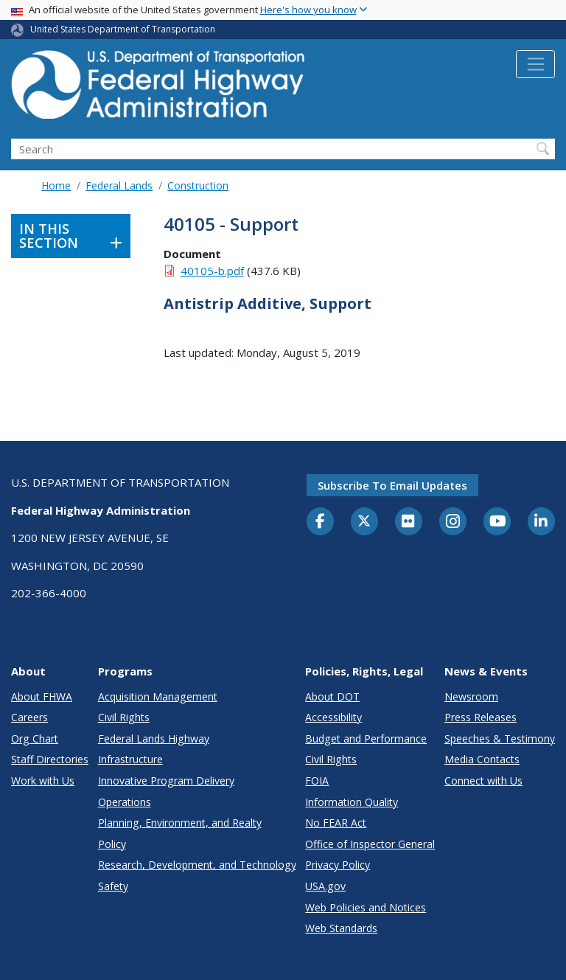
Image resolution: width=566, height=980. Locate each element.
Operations (124, 802)
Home (56, 185)
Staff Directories (49, 759)
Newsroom (471, 696)
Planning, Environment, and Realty (180, 823)
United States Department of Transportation (122, 29)
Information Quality (351, 802)
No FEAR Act (335, 823)
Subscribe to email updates (392, 485)
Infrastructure (130, 759)
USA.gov (325, 886)
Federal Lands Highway (153, 738)
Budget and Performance (366, 738)
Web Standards (341, 928)
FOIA (317, 781)
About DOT (332, 696)
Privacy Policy (337, 865)
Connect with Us (483, 781)
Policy (112, 844)
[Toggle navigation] (535, 64)
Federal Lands (119, 185)
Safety (113, 886)
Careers (29, 717)
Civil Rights (124, 717)
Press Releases (480, 717)
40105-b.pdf (212, 270)
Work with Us (42, 781)
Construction (197, 185)
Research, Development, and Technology (197, 865)
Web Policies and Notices (365, 907)
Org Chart (34, 738)
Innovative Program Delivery (166, 781)
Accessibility (333, 717)
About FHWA (41, 696)
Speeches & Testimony (499, 738)
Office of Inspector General (370, 844)
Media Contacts (482, 759)
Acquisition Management (157, 696)
